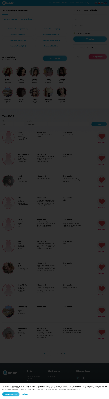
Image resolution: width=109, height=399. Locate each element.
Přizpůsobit (24, 394)
